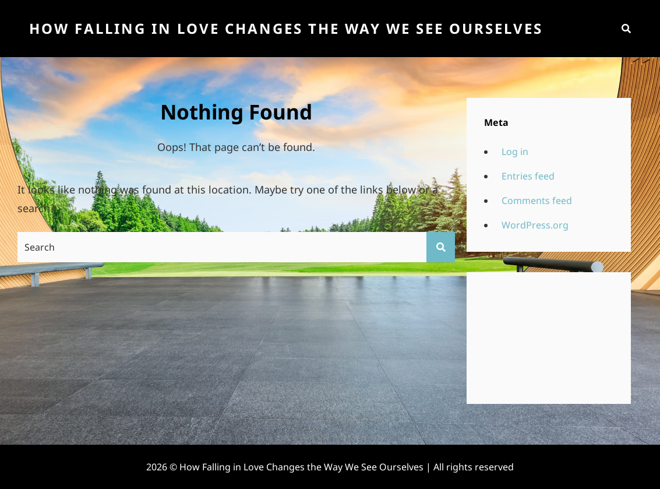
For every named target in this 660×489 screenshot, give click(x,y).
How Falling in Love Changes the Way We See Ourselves (286, 28)
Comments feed (537, 200)
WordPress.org (535, 225)
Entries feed (528, 176)
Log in (515, 151)
